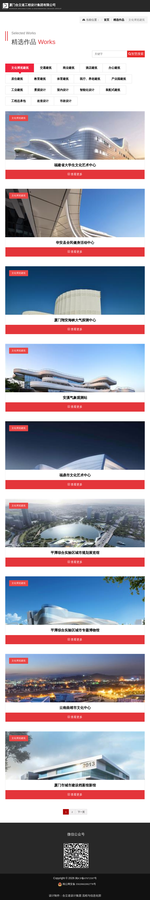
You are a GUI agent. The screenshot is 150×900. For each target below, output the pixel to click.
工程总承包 (18, 101)
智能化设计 (87, 89)
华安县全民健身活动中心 (75, 243)
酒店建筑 (91, 67)
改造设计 (43, 101)
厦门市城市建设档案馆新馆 (75, 785)
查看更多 (75, 174)
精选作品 (118, 19)
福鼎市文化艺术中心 (75, 475)
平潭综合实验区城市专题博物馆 (75, 630)
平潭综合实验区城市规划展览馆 (75, 553)
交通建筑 (45, 67)
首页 (106, 19)
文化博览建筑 (20, 67)
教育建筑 (40, 78)
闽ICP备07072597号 (86, 878)
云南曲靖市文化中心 (75, 708)
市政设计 (65, 101)
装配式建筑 (113, 89)
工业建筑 (17, 89)
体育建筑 (63, 78)
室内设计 (63, 89)
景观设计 (40, 89)
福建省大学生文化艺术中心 (75, 165)
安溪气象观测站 (75, 398)
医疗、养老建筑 (90, 78)
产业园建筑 (119, 78)
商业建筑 (68, 67)
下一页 (81, 812)
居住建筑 (17, 78)
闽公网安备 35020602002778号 (77, 884)
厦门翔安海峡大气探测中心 (75, 320)
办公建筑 (114, 67)
